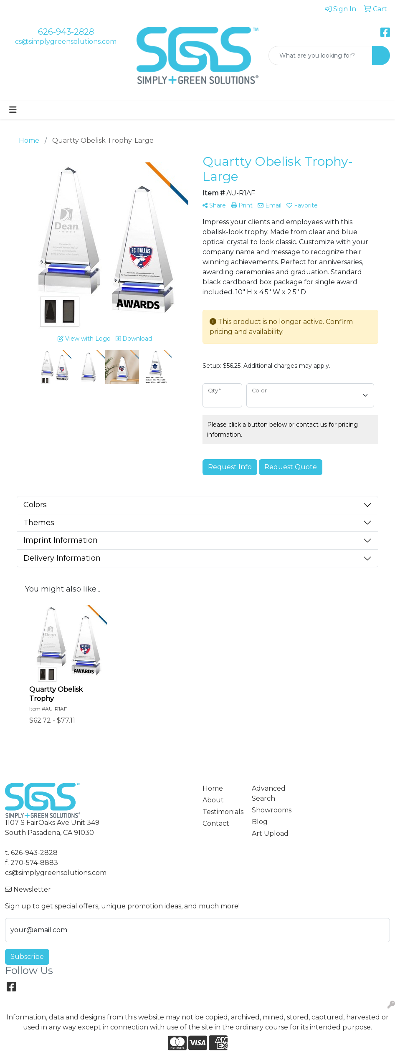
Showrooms (271, 810)
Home (213, 788)
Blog (260, 822)
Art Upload (270, 833)
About (213, 800)
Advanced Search (269, 793)
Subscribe (27, 957)
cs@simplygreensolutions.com (65, 42)
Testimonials (222, 812)
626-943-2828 (66, 32)
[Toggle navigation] (13, 110)
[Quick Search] (320, 55)
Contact (216, 823)
